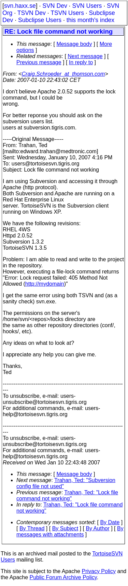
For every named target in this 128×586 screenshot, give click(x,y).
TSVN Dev (31, 13)
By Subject (65, 528)
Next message (85, 56)
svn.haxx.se (20, 5)
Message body (74, 44)
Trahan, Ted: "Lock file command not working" (67, 495)
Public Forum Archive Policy (63, 577)
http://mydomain (44, 284)
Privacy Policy (99, 571)
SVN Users (87, 5)
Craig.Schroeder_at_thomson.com (63, 74)
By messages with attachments (70, 531)
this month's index (90, 20)
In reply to (81, 62)
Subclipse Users (39, 20)
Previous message (38, 62)
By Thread (32, 528)
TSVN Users (67, 13)
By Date (109, 522)
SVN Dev (54, 5)
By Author (97, 528)
